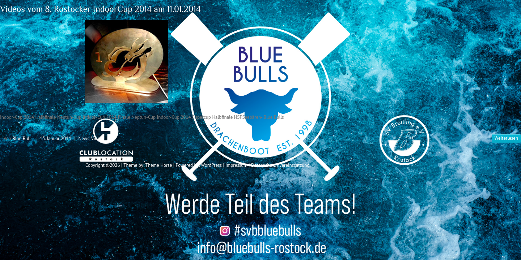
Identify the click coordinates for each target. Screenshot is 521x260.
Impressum (236, 165)
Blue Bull (21, 138)
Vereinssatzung (294, 165)
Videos (98, 138)
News (83, 138)
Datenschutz (263, 165)
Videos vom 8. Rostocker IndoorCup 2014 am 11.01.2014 (100, 9)
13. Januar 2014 (55, 138)
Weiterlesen (506, 138)
